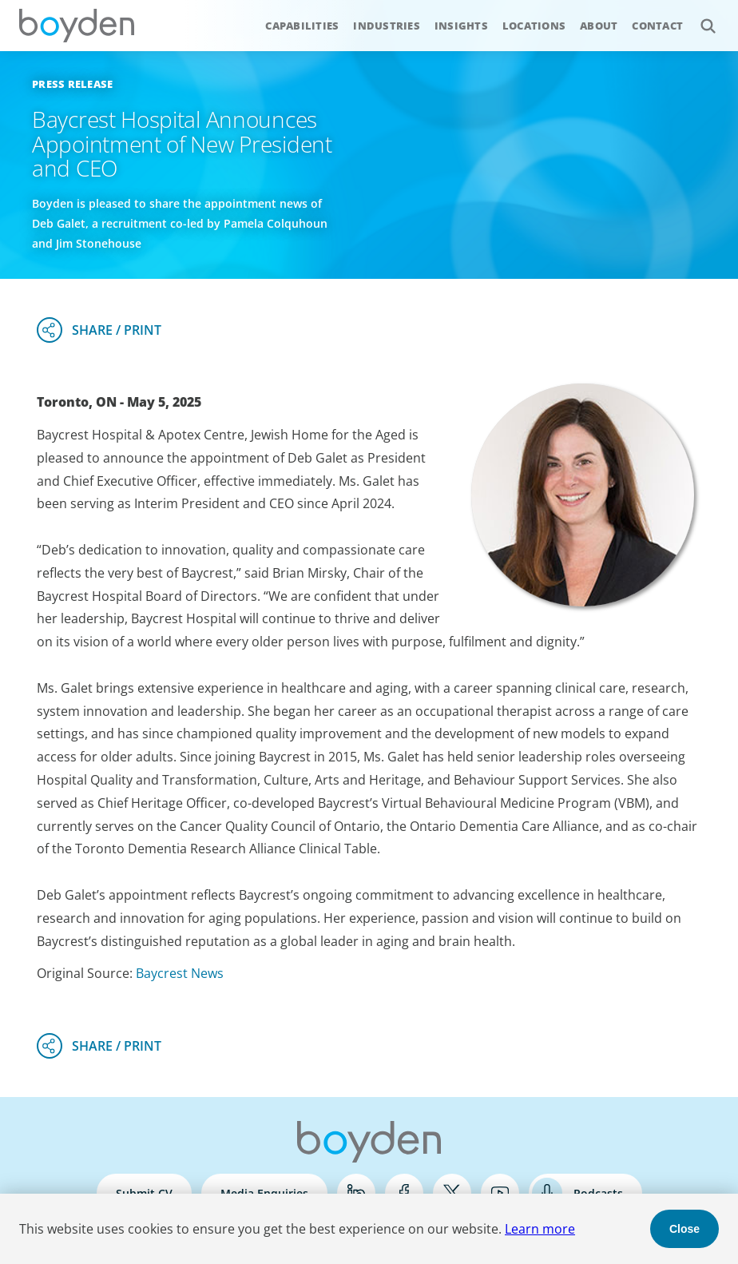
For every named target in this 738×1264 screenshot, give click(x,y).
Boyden (76, 25)
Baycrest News (180, 973)
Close (684, 1228)
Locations (533, 25)
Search (699, 17)
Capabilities (302, 25)
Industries (386, 25)
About (598, 25)
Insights (461, 25)
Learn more (540, 1229)
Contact (657, 25)
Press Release (72, 84)
